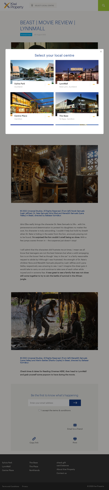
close (101, 51)
